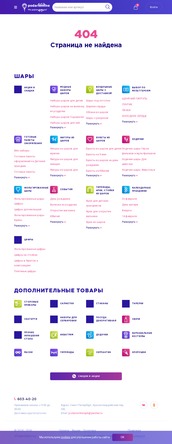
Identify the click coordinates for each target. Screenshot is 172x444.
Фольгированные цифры (30, 249)
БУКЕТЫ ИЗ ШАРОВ (103, 139)
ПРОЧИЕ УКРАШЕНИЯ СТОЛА (31, 335)
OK (154, 405)
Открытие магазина (62, 210)
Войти (154, 7)
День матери (130, 204)
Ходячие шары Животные (138, 169)
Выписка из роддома (63, 204)
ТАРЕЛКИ (137, 304)
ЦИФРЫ (28, 240)
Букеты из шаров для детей (104, 148)
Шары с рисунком (97, 117)
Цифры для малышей (27, 209)
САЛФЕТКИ (67, 304)
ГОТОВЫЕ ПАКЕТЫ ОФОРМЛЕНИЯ (33, 140)
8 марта (127, 210)
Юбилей (55, 216)
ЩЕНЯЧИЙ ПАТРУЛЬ (134, 98)
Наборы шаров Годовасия (67, 116)
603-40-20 (27, 399)
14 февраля (129, 216)
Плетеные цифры (25, 271)
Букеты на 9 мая (96, 154)
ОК (122, 437)
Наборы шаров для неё (65, 122)
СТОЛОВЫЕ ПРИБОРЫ (31, 304)
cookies (65, 437)
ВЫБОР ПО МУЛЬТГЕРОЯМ (141, 89)
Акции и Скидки (29, 89)
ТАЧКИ (126, 110)
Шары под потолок (98, 100)
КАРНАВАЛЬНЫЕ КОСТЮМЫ (142, 335)
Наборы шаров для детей (66, 100)
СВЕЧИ (136, 319)
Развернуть (56, 127)
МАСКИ (28, 352)
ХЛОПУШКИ (139, 352)
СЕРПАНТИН (103, 352)
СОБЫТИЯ (66, 189)
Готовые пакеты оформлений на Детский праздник (29, 161)
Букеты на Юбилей (97, 170)
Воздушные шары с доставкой (104, 90)
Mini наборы (22, 150)
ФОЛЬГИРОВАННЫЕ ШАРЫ (34, 189)
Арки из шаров (95, 222)
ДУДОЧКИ (102, 335)
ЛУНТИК (127, 104)
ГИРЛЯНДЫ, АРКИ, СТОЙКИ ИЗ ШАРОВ (105, 190)
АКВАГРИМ (67, 335)
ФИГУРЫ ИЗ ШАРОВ (67, 139)
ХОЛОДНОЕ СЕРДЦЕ (134, 115)
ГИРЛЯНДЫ (67, 352)
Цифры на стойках (26, 254)
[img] (15, 7)
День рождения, (60, 198)
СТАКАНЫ (102, 304)
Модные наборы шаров (65, 90)
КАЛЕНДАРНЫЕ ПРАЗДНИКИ (141, 189)
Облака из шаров (97, 112)
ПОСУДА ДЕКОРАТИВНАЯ (106, 319)
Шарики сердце (95, 106)
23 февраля (129, 198)
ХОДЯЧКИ (138, 139)
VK (143, 405)
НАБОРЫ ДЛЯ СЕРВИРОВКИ (68, 319)
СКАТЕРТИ (30, 319)
